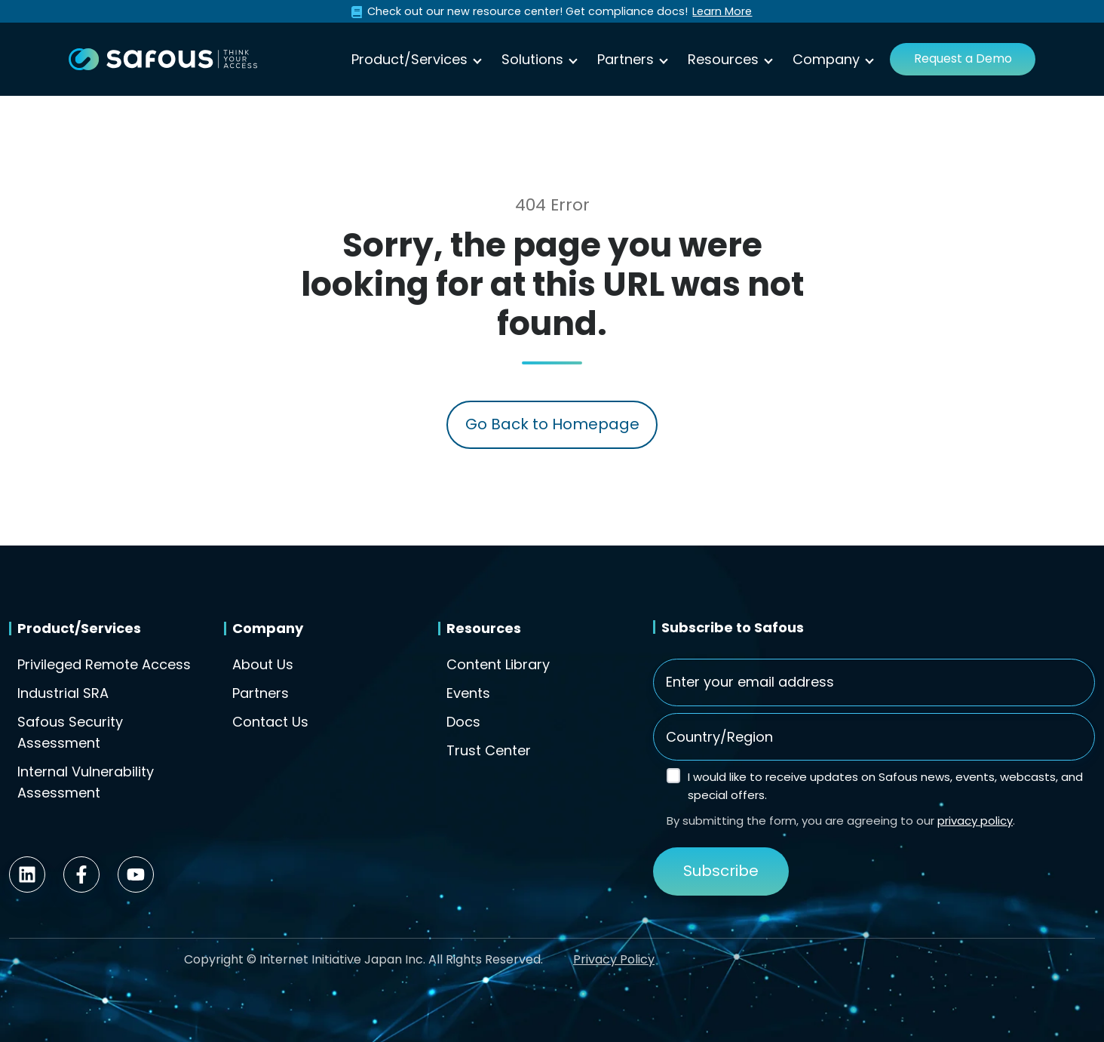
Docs (463, 721)
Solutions (532, 59)
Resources (723, 59)
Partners (625, 59)
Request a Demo (963, 58)
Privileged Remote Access (104, 664)
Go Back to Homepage (552, 424)
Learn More (722, 11)
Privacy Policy (614, 959)
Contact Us (270, 721)
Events (468, 693)
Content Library (498, 664)
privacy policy (975, 820)
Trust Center (488, 750)
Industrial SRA (63, 693)
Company (826, 59)
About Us (262, 664)
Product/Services (409, 59)
